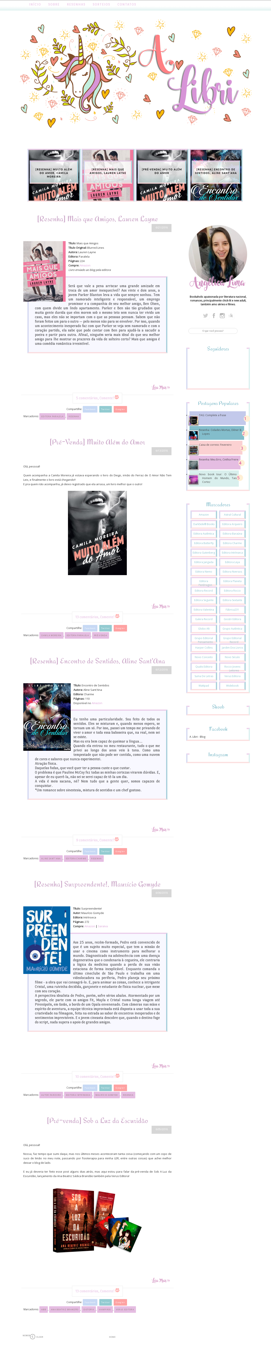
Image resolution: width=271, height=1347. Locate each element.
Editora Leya (232, 562)
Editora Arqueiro (232, 524)
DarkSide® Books (203, 524)
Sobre (54, 4)
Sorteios (101, 4)
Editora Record (204, 590)
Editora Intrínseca (78, 1095)
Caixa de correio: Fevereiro (215, 445)
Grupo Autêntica (232, 628)
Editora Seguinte (204, 600)
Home (112, 1337)
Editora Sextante (232, 600)
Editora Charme (76, 858)
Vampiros (105, 1309)
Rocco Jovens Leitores (232, 668)
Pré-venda (100, 635)
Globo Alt (204, 628)
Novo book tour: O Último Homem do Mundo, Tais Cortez (218, 478)
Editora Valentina (204, 609)
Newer (26, 1335)
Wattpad (204, 685)
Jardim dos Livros (232, 647)
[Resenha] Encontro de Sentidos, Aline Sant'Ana (97, 660)
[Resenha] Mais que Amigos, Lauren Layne (97, 218)
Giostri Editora (232, 619)
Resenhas (76, 4)
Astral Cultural (232, 514)
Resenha (74, 416)
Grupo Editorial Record (232, 640)
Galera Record (204, 619)
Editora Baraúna (232, 533)
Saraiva (103, 926)
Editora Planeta (232, 581)
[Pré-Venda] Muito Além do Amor (97, 441)
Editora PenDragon (205, 583)
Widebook (232, 685)
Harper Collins (204, 647)
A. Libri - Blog (197, 737)
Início (35, 4)
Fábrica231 (232, 609)
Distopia (88, 1309)
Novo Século (232, 657)
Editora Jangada (203, 562)
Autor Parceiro (51, 1095)
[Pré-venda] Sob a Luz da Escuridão (97, 1120)
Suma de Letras (204, 676)
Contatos (127, 4)
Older (39, 1337)
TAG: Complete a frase (212, 415)
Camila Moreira (51, 635)
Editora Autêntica (204, 533)
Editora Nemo (203, 571)
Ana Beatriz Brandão (64, 1309)
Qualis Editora (203, 666)
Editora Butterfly (204, 543)
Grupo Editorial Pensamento (204, 640)
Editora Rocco (232, 590)
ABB (43, 1309)
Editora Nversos (232, 571)
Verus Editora (125, 1309)
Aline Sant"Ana (51, 858)
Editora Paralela (52, 416)
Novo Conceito (204, 657)
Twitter (105, 409)
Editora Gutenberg (204, 552)
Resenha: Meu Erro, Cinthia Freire (218, 459)
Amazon (85, 265)
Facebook (90, 409)
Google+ (120, 409)
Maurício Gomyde (106, 1095)
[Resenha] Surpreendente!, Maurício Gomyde (97, 883)
